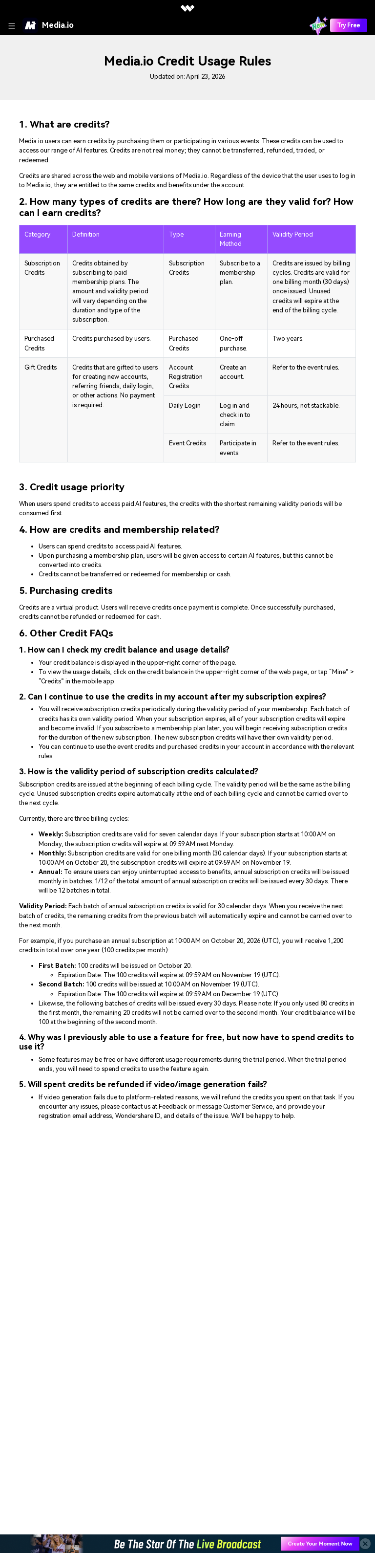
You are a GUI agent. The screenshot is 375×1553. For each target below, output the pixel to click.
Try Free (348, 25)
